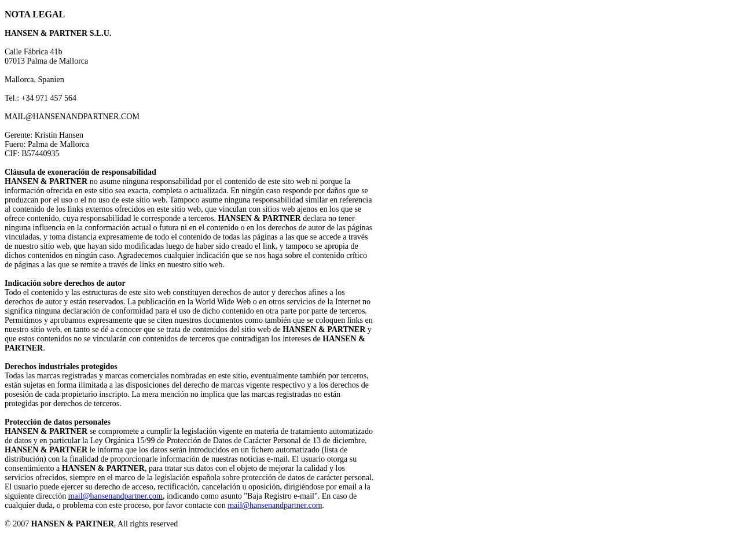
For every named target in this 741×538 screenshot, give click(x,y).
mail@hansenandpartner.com (115, 496)
